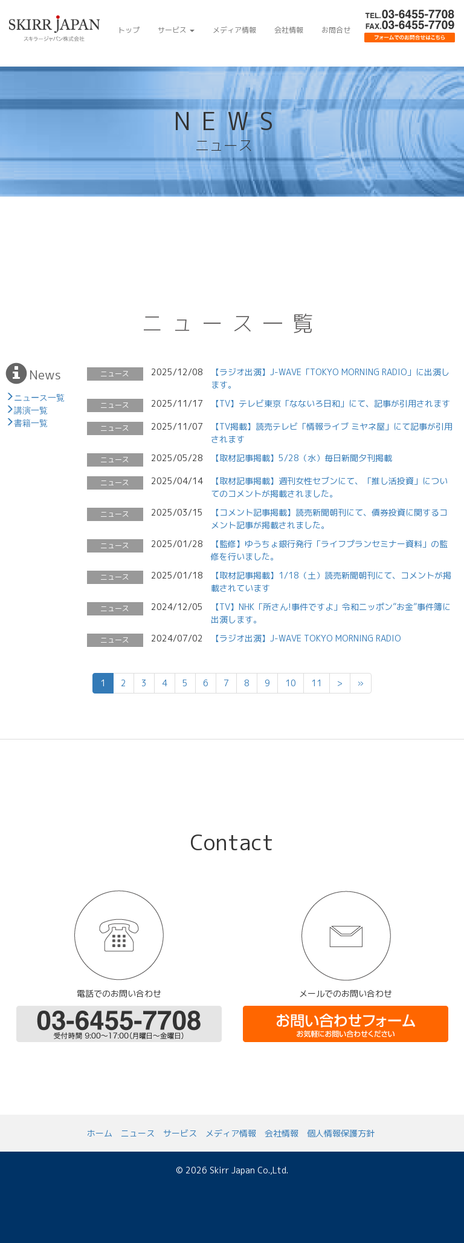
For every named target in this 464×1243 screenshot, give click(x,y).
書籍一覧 (31, 422)
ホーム (99, 1133)
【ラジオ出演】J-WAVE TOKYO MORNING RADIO (306, 638)
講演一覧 (31, 409)
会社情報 (288, 30)
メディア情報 (234, 30)
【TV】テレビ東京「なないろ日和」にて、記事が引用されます (330, 403)
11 (316, 683)
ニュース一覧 (39, 396)
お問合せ (335, 30)
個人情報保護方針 (341, 1133)
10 (290, 683)
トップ (129, 30)
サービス (176, 30)
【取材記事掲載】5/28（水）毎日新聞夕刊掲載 (301, 458)
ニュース (138, 1133)
